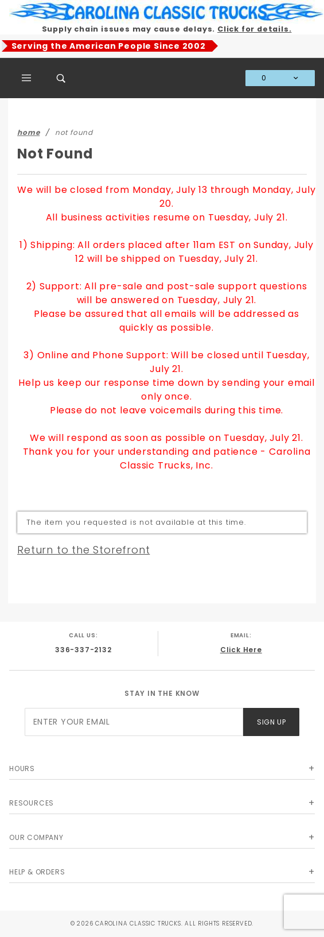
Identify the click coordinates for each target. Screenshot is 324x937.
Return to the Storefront (83, 550)
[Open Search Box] (61, 78)
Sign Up (271, 722)
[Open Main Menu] (26, 78)
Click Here (241, 650)
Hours (22, 768)
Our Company (36, 837)
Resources (31, 803)
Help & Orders (37, 872)
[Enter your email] (134, 722)
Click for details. (254, 29)
